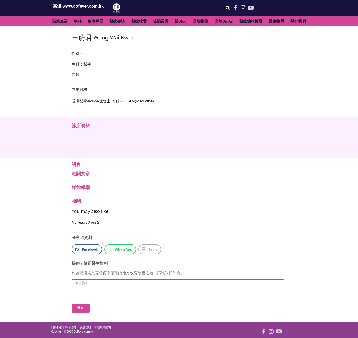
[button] (227, 8)
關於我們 (298, 21)
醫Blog (181, 21)
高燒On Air (224, 21)
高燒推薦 (200, 21)
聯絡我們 (70, 327)
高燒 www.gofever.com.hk (78, 6)
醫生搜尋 (276, 21)
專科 (78, 21)
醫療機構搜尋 (251, 21)
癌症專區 (95, 21)
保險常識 (160, 21)
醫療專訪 (117, 21)
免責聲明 (85, 327)
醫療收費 (139, 21)
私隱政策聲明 (102, 327)
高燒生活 (60, 21)
